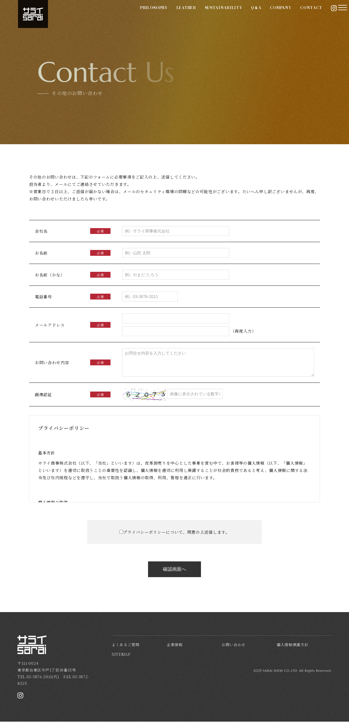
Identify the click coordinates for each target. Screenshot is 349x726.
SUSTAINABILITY (204, 15)
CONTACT (292, 15)
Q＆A (237, 15)
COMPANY (261, 15)
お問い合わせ (233, 649)
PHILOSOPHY (135, 15)
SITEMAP (121, 658)
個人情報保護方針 (293, 649)
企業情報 (175, 649)
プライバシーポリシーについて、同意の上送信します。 (176, 536)
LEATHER (167, 15)
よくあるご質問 (126, 649)
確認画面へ (174, 573)
